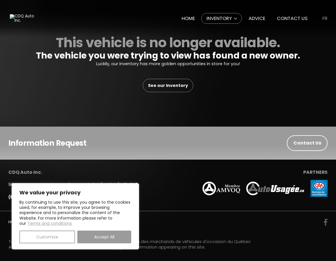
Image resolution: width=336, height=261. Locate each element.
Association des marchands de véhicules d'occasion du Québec (183, 241)
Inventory (219, 18)
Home (188, 18)
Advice (257, 18)
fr (325, 18)
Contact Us (292, 18)
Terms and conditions (50, 223)
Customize (47, 237)
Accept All (104, 237)
